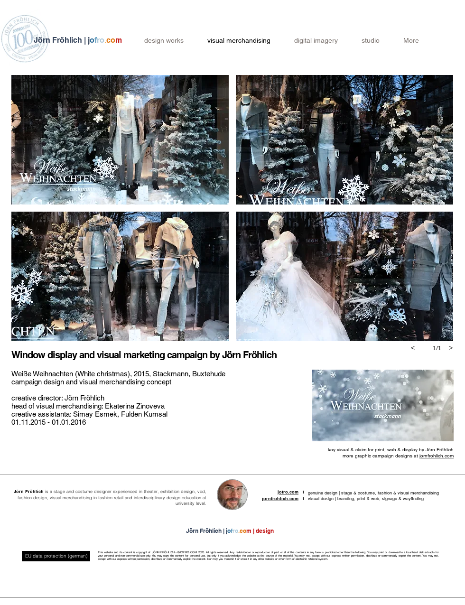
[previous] (412, 347)
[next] (450, 347)
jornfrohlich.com (436, 456)
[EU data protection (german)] (56, 556)
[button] (120, 140)
